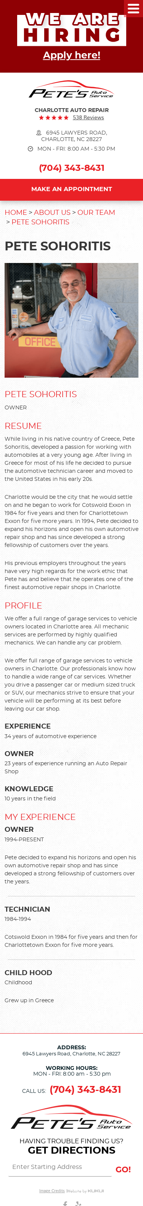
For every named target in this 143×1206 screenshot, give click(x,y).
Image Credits (52, 1191)
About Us (52, 212)
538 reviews (88, 117)
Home (16, 212)
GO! (123, 1170)
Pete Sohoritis (40, 222)
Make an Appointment (71, 189)
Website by (85, 1191)
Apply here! (71, 55)
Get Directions (72, 1151)
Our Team (96, 212)
